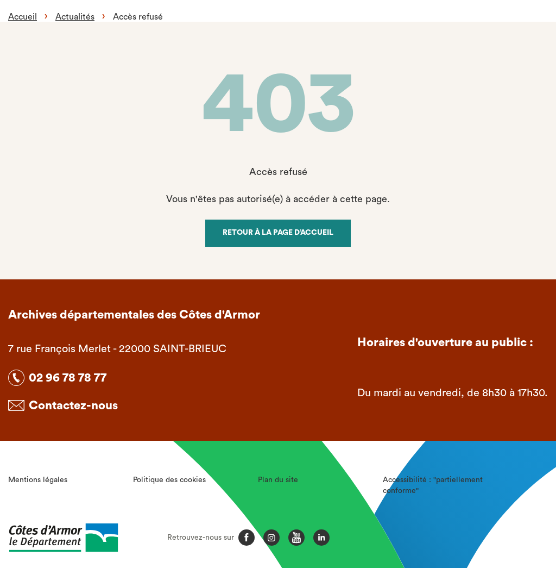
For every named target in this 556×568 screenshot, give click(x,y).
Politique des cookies (169, 480)
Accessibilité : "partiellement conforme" (433, 485)
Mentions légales (37, 480)
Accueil (22, 17)
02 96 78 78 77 (67, 378)
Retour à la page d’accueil (278, 232)
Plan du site (278, 480)
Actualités (74, 17)
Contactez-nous (73, 405)
